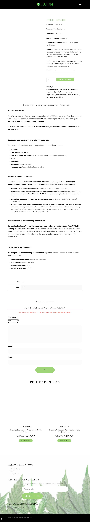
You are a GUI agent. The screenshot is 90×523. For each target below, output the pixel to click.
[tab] (28, 104)
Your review (13, 323)
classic (53, 95)
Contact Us (15, 472)
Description (28, 105)
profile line (75, 95)
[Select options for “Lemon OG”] (64, 439)
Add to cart (65, 79)
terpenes (49, 97)
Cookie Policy (15, 467)
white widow (58, 97)
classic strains (61, 95)
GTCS (13, 469)
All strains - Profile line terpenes (66, 89)
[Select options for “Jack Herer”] (26, 439)
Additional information (46, 105)
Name (10, 346)
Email (10, 357)
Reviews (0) (64, 105)
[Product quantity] (50, 80)
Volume (48, 70)
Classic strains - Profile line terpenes (59, 92)
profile (69, 95)
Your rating (12, 317)
